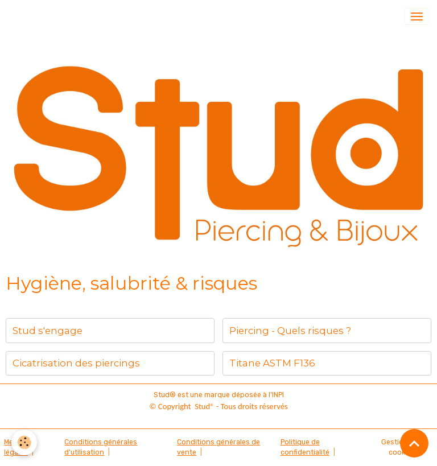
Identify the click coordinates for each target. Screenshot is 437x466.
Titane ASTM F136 (272, 363)
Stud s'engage (48, 330)
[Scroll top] (414, 443)
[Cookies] (24, 442)
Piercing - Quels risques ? (290, 330)
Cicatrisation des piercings (76, 363)
